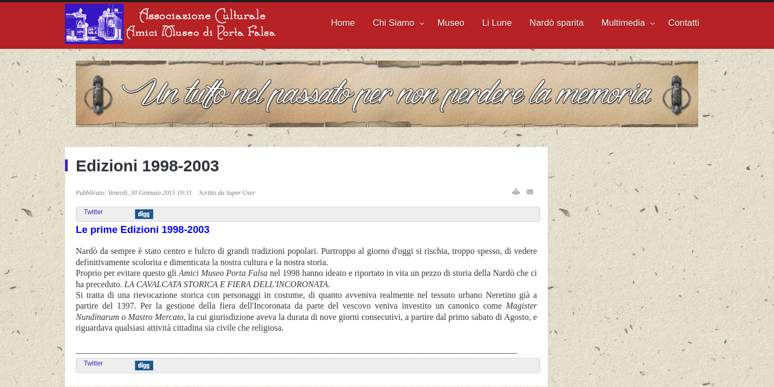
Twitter (93, 212)
